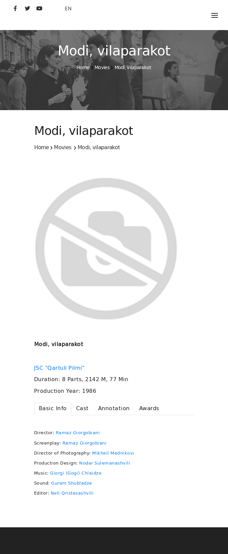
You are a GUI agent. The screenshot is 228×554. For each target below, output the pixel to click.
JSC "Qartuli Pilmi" (60, 368)
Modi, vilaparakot (133, 67)
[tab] (52, 408)
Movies (101, 67)
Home (82, 67)
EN (68, 8)
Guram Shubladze (71, 483)
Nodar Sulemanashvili (104, 463)
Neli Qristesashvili (72, 493)
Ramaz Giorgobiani (78, 432)
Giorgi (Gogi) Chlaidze (75, 473)
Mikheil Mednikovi (113, 453)
